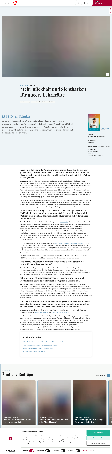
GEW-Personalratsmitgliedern (60, 312)
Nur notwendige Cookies (98, 443)
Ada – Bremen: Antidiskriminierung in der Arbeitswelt (38, 348)
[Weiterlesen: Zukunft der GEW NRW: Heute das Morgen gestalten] (19, 402)
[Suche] (78, 3)
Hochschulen (64, 222)
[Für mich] (100, 3)
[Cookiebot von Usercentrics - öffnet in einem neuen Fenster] (10, 451)
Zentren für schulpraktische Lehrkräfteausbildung (70, 243)
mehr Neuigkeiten (102, 375)
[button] (107, 74)
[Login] (84, 3)
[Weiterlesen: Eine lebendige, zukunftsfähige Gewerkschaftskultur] (89, 402)
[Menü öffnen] (90, 3)
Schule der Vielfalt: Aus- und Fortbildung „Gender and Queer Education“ (43, 342)
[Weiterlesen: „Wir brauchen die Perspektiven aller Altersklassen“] (54, 402)
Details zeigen (87, 450)
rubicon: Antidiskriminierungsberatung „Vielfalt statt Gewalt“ (40, 345)
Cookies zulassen (98, 432)
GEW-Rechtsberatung (42, 312)
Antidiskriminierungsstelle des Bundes (34, 351)
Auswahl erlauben (98, 437)
